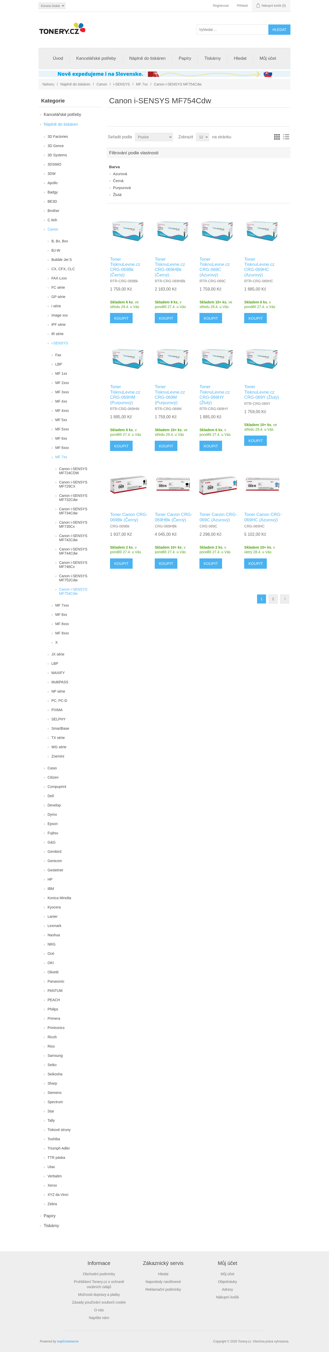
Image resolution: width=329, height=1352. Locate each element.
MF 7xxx (62, 605)
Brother (53, 211)
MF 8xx (61, 615)
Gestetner (55, 870)
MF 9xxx (62, 633)
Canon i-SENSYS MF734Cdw (73, 511)
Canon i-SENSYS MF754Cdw (73, 591)
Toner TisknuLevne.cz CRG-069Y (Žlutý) (261, 392)
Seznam (286, 137)
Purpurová (122, 187)
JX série (58, 654)
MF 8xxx (62, 624)
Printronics (56, 1028)
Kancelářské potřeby (96, 58)
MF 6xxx (62, 448)
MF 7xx (142, 84)
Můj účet (268, 58)
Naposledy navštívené (163, 1282)
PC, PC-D (59, 701)
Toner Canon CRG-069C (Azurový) (218, 517)
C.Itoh (52, 220)
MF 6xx (61, 438)
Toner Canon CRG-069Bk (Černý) (129, 517)
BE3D (52, 201)
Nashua (54, 935)
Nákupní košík (227, 1297)
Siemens (54, 1093)
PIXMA (57, 710)
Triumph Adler (59, 1148)
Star (51, 1111)
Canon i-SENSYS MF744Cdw (73, 551)
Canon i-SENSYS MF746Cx (73, 564)
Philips (53, 1009)
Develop (54, 805)
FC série (58, 287)
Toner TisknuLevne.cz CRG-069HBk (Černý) (170, 267)
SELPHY (58, 719)
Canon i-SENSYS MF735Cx (73, 524)
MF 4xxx (62, 411)
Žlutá (117, 194)
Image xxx (59, 315)
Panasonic (56, 981)
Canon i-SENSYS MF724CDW (73, 471)
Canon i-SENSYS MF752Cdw (73, 578)
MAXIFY (58, 673)
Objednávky (227, 1282)
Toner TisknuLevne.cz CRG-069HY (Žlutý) (214, 394)
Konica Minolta (59, 898)
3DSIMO (54, 164)
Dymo (52, 814)
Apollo (53, 183)
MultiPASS (59, 682)
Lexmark (54, 926)
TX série (58, 738)
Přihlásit (242, 5)
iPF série (58, 324)
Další (284, 598)
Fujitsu (53, 833)
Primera (54, 1018)
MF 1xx (61, 373)
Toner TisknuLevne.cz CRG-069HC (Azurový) (259, 267)
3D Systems (57, 155)
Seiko (52, 1065)
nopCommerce (68, 1341)
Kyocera (54, 907)
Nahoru (48, 84)
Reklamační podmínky (163, 1289)
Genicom (55, 861)
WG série (58, 747)
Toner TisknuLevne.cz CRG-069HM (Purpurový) (125, 394)
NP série (58, 691)
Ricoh (52, 1037)
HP (50, 879)
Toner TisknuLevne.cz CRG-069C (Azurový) (214, 267)
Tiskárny (212, 58)
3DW (52, 174)
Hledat (240, 58)
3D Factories (58, 136)
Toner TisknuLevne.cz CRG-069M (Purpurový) (170, 394)
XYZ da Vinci (58, 1195)
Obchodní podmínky (99, 1274)
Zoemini (57, 756)
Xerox (52, 1185)
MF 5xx (61, 420)
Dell (51, 796)
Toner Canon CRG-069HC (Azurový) (263, 517)
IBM (51, 889)
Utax (51, 1167)
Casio (52, 768)
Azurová (120, 174)
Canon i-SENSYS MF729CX (73, 484)
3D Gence (56, 146)
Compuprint (57, 787)
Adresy (227, 1289)
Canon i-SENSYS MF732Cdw (73, 498)
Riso (51, 1046)
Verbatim (55, 1176)
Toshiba (54, 1139)
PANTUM (55, 991)
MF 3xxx (62, 392)
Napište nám (99, 1318)
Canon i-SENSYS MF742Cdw (73, 538)
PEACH (54, 1000)
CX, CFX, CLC (63, 269)
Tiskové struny (59, 1130)
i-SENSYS (121, 84)
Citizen (53, 777)
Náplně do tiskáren (147, 58)
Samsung (55, 1055)
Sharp (52, 1083)
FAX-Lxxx (59, 278)
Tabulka (277, 137)
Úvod (58, 58)
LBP (58, 364)
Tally (51, 1120)
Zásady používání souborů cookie (99, 1302)
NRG (52, 944)
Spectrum (55, 1102)
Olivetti (53, 972)
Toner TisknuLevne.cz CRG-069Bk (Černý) (125, 267)
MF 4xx (61, 401)
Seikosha (55, 1074)
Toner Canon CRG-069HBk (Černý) (173, 517)
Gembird (54, 851)
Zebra (52, 1204)
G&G (52, 842)
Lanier (53, 916)
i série (56, 306)
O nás (99, 1310)
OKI (51, 963)
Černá (118, 180)
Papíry (185, 58)
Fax (58, 355)
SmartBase (60, 728)
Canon (101, 84)
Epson (53, 824)
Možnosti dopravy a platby (99, 1295)
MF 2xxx (62, 383)
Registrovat (221, 5)
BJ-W (55, 250)
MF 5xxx (62, 429)
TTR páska (56, 1157)
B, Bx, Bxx (59, 241)
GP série (58, 297)
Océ (51, 953)
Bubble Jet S (61, 260)
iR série (57, 334)
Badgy (53, 192)
